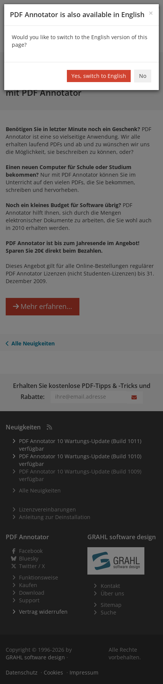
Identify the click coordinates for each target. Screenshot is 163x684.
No (142, 75)
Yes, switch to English (98, 75)
